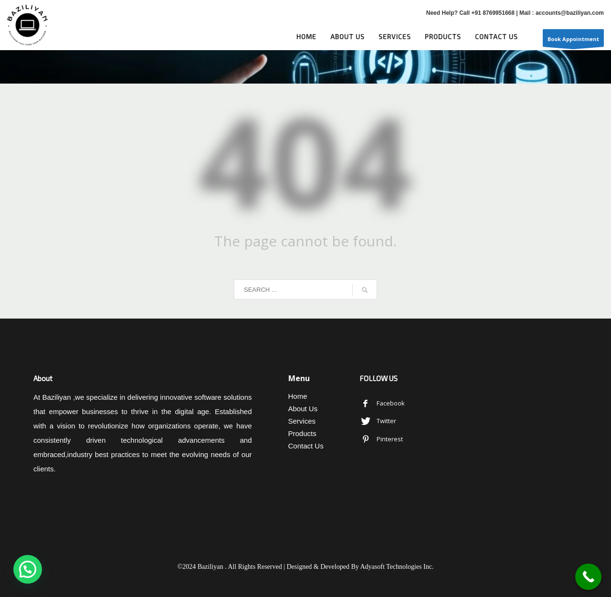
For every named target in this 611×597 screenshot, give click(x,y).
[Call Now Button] (588, 577)
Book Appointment (573, 41)
